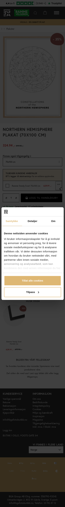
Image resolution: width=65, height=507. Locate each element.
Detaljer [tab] (32, 221)
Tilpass (32, 292)
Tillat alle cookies (32, 280)
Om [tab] (53, 221)
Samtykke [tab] (12, 221)
